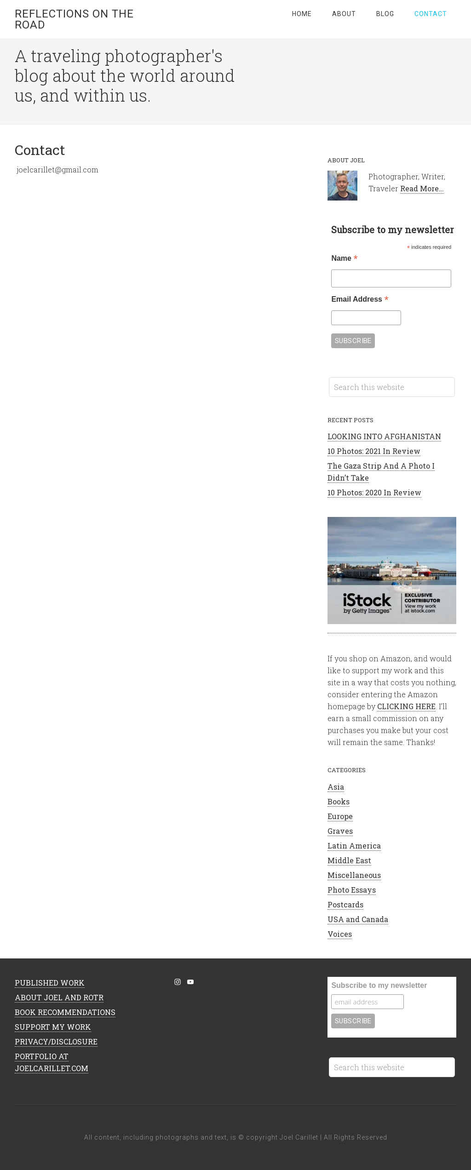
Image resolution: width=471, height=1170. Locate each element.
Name (344, 259)
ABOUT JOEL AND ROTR (59, 997)
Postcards (345, 904)
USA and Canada (357, 919)
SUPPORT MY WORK (53, 1027)
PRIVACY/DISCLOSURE (56, 1041)
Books (338, 801)
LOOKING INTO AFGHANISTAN (384, 436)
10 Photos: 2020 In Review (374, 492)
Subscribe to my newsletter (379, 985)
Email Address (359, 300)
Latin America (354, 845)
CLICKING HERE (406, 706)
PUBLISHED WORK (50, 982)
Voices (339, 934)
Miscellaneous (354, 875)
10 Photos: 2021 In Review (373, 451)
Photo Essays (351, 890)
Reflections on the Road (74, 19)
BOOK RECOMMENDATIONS (65, 1012)
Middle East (349, 860)
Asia (335, 786)
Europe (340, 816)
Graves (340, 831)
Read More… (422, 188)
